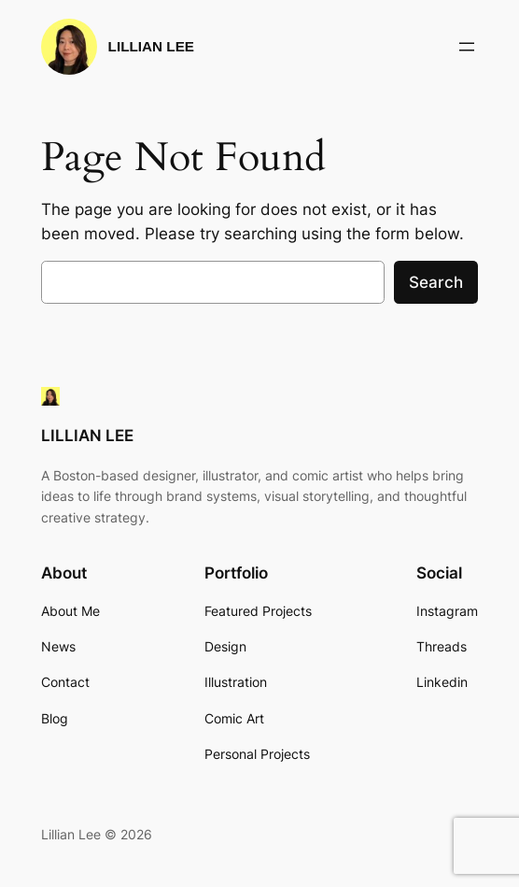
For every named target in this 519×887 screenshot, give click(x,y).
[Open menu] (467, 47)
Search (436, 282)
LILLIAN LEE (151, 46)
